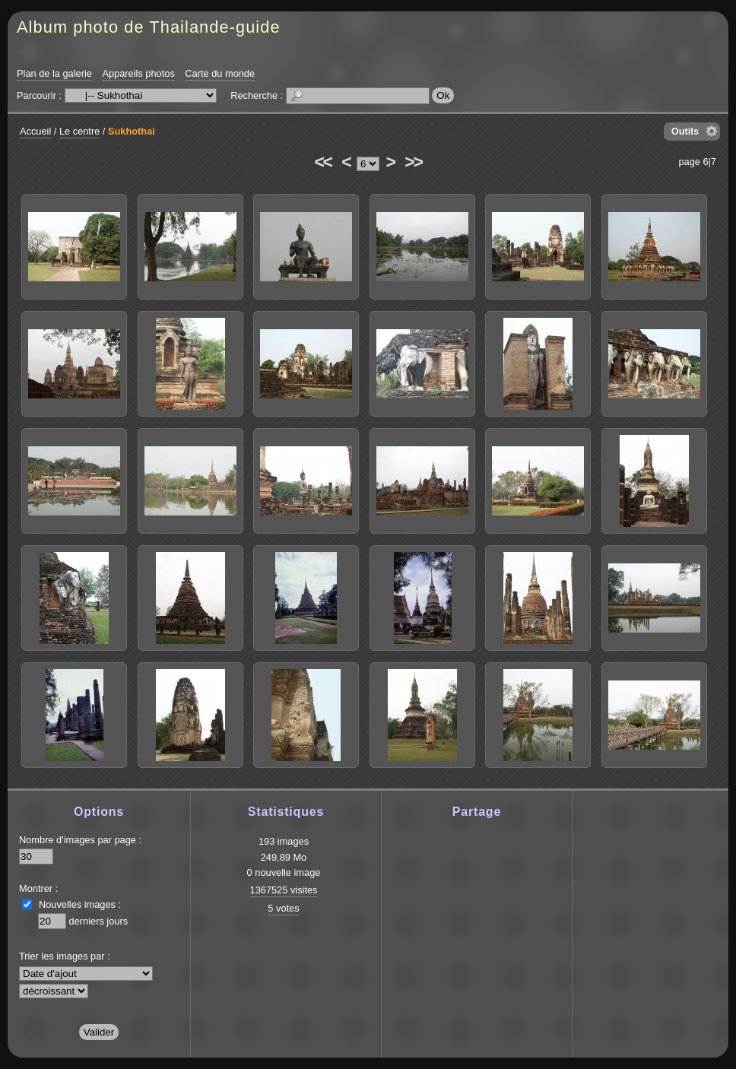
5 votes (283, 908)
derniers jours (98, 921)
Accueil (35, 131)
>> (412, 162)
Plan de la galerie (54, 73)
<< (322, 162)
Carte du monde (220, 73)
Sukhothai (131, 131)
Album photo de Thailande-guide (149, 26)
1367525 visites (284, 890)
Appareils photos (138, 73)
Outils (685, 131)
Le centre (79, 131)
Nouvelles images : (80, 904)
